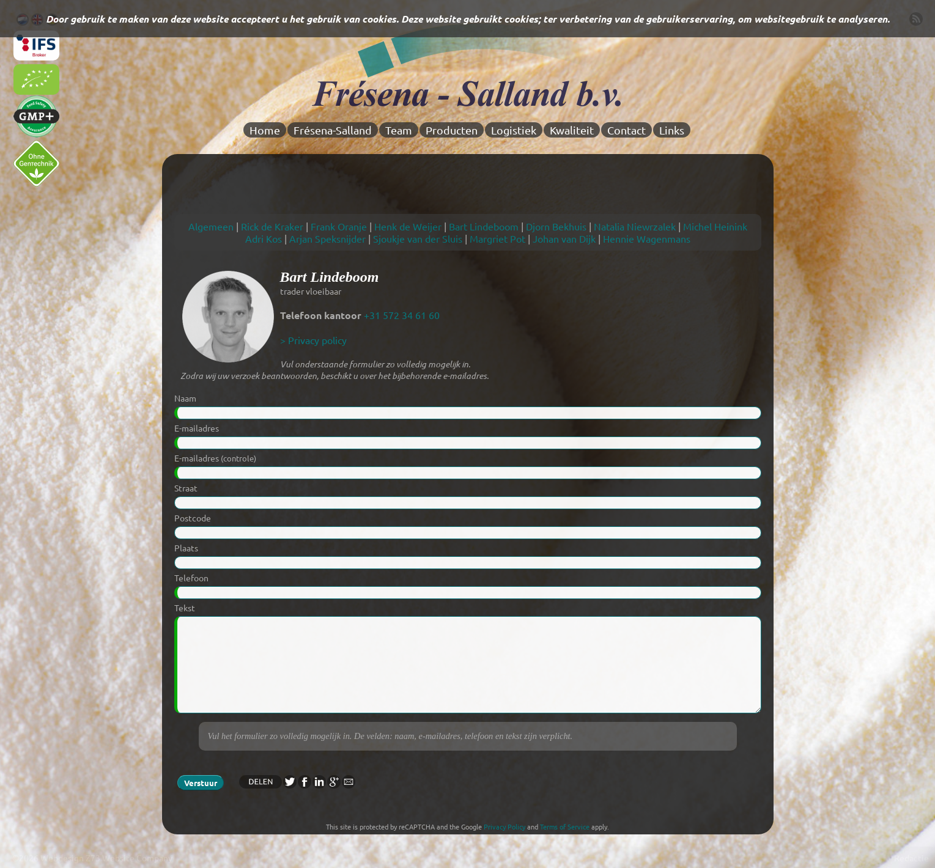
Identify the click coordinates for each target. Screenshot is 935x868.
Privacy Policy (504, 826)
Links (671, 129)
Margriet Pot (497, 238)
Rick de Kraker (272, 226)
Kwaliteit (572, 129)
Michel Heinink (715, 226)
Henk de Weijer (408, 226)
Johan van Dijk (564, 238)
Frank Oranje (339, 226)
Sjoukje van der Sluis (417, 238)
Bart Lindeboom (484, 226)
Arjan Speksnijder (327, 238)
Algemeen (211, 226)
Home (264, 129)
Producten (452, 129)
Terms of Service (564, 826)
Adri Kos (263, 238)
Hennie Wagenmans (646, 238)
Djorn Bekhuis (556, 226)
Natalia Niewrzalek (635, 226)
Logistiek (513, 129)
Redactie (911, 857)
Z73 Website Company (129, 857)
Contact (626, 129)
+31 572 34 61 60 (402, 315)
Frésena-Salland (333, 129)
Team (398, 129)
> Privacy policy (313, 340)
